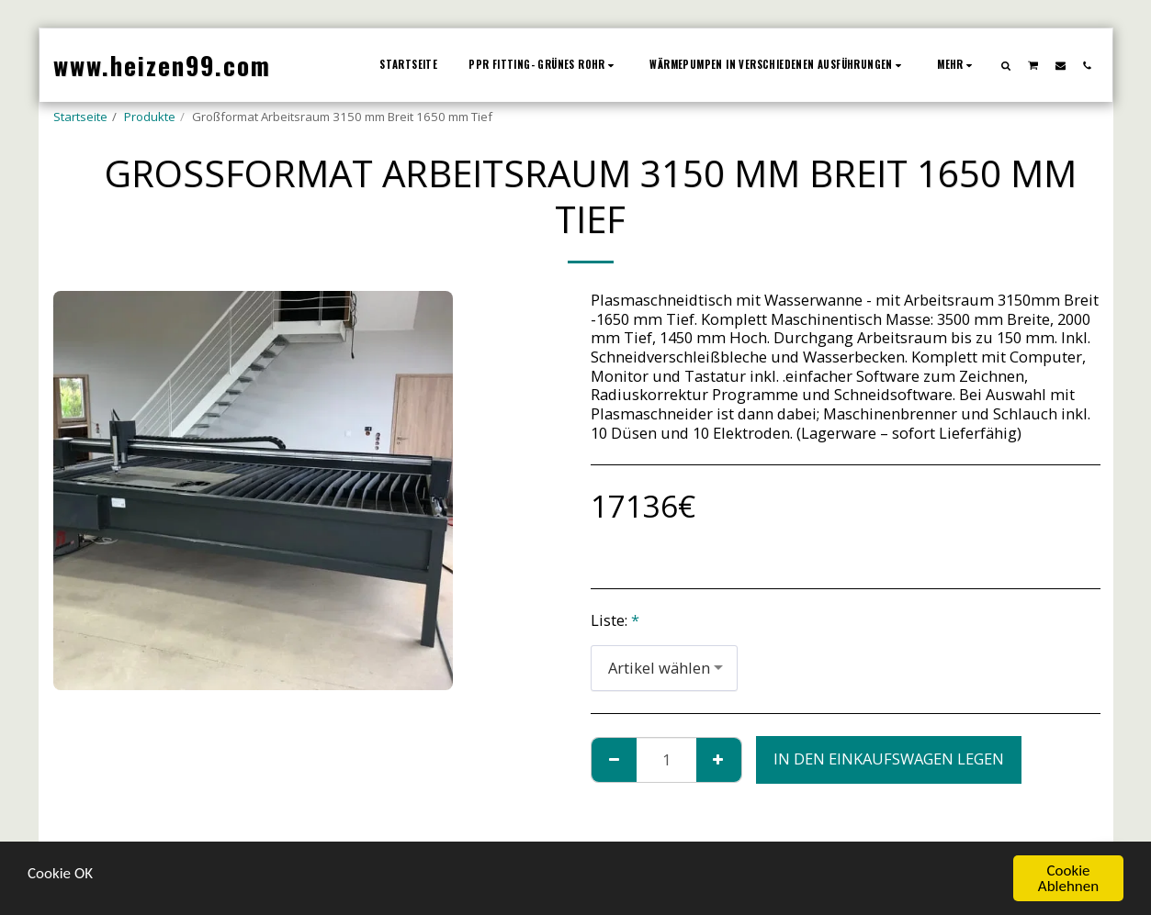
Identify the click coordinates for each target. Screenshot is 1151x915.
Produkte (149, 116)
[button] (1005, 65)
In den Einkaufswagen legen (888, 758)
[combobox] (664, 668)
